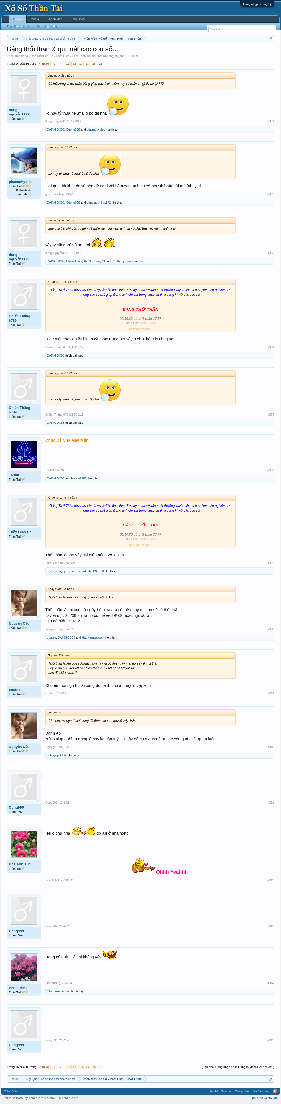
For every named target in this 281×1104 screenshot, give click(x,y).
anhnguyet (54, 755)
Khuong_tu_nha (114, 56)
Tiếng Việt (11, 1091)
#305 (271, 414)
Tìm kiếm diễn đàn (18, 26)
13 (81, 63)
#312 (271, 880)
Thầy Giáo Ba (20, 532)
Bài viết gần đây (47, 26)
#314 (271, 983)
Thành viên (54, 19)
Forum (17, 19)
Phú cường (18, 988)
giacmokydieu (96, 129)
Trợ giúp (226, 1091)
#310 (271, 747)
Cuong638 (73, 129)
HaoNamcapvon (92, 637)
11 (67, 63)
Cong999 (16, 807)
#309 (271, 693)
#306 (271, 470)
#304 (271, 347)
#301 (271, 121)
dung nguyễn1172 (19, 112)
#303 (271, 253)
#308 (271, 629)
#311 (271, 802)
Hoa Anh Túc (20, 864)
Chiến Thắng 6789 (78, 261)
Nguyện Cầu (19, 623)
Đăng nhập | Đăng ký (257, 4)
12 (74, 63)
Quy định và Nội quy (265, 1098)
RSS (275, 1091)
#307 (271, 562)
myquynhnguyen (58, 571)
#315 (271, 1040)
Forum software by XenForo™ (41, 1098)
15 (94, 63)
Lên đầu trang (261, 1091)
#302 (271, 194)
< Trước (44, 63)
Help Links (78, 19)
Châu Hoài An (56, 991)
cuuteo (75, 571)
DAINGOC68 (55, 129)
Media (35, 19)
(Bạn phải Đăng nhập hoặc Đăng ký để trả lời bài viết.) (238, 1067)
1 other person (123, 261)
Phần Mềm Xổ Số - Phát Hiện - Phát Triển (57, 56)
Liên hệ (213, 1091)
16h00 (14, 475)
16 (100, 63)
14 (87, 63)
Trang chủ (242, 1091)
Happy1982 (78, 478)
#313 (271, 926)
